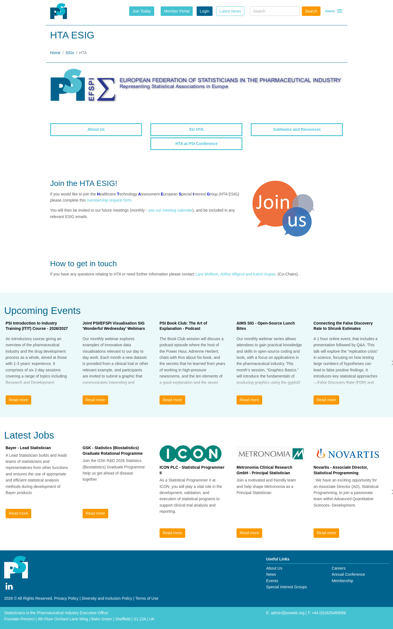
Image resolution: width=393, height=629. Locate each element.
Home (55, 52)
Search (311, 11)
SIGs (70, 52)
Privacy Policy (66, 598)
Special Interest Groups (286, 587)
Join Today (141, 11)
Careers (339, 568)
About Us (274, 568)
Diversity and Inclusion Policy (107, 598)
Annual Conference (348, 574)
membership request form (109, 200)
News (271, 574)
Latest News (230, 11)
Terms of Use (146, 598)
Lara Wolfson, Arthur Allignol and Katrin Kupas (236, 274)
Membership (342, 581)
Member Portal (177, 11)
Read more (18, 400)
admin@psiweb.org (287, 613)
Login (204, 11)
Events (272, 581)
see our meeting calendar (170, 210)
